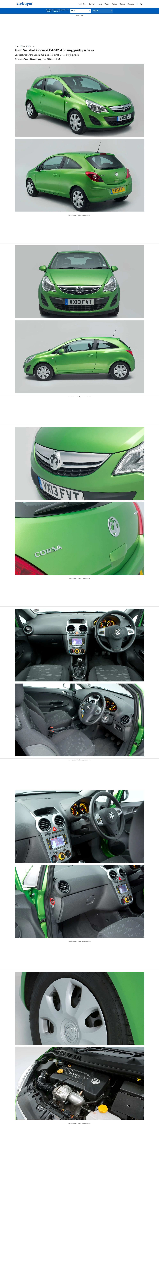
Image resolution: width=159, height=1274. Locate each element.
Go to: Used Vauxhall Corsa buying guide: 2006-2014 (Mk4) (37, 59)
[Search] (141, 4)
